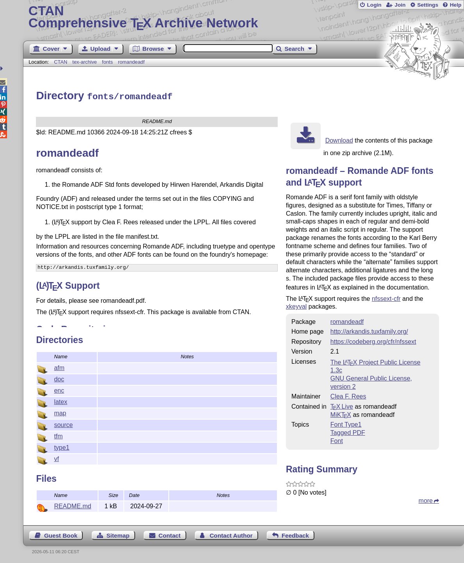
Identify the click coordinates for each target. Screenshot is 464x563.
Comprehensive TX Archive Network (244, 17)
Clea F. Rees (348, 395)
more (426, 499)
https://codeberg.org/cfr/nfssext (373, 340)
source (63, 423)
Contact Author (231, 534)
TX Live (341, 405)
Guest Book (60, 534)
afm (59, 366)
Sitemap (117, 534)
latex (60, 400)
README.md (72, 505)
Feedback (295, 534)
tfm (58, 435)
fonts (107, 62)
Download (339, 139)
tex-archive (84, 62)
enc (59, 389)
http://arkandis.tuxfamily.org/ (369, 330)
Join (399, 5)
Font (336, 439)
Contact (170, 534)
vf (56, 457)
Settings (427, 5)
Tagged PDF (347, 431)
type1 (61, 446)
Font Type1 (346, 423)
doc (59, 378)
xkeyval (296, 305)
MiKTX (340, 413)
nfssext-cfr (386, 297)
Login (374, 5)
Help (456, 5)
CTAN (60, 62)
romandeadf (131, 62)
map (60, 412)
